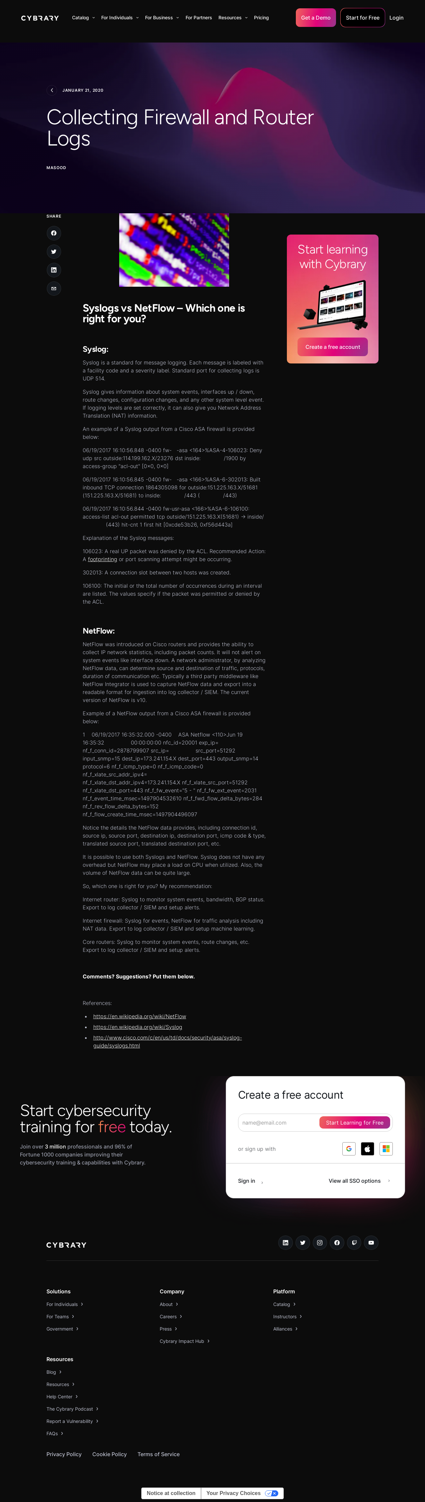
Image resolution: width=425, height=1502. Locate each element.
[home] (40, 18)
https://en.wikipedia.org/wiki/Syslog (137, 1027)
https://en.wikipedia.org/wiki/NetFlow (139, 1016)
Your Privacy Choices (234, 1493)
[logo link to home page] (66, 1246)
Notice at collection (171, 1493)
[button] (83, 17)
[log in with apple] (367, 1148)
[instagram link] (320, 1243)
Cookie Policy (109, 1454)
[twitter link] (303, 1243)
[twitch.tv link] (354, 1243)
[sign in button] (254, 1180)
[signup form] (315, 1123)
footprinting (102, 559)
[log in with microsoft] (386, 1148)
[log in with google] (349, 1148)
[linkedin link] (285, 1243)
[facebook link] (337, 1243)
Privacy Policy (64, 1454)
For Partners (199, 17)
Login (396, 17)
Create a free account (332, 347)
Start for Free (363, 17)
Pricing (261, 17)
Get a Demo (316, 17)
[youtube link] (371, 1243)
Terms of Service (158, 1454)
